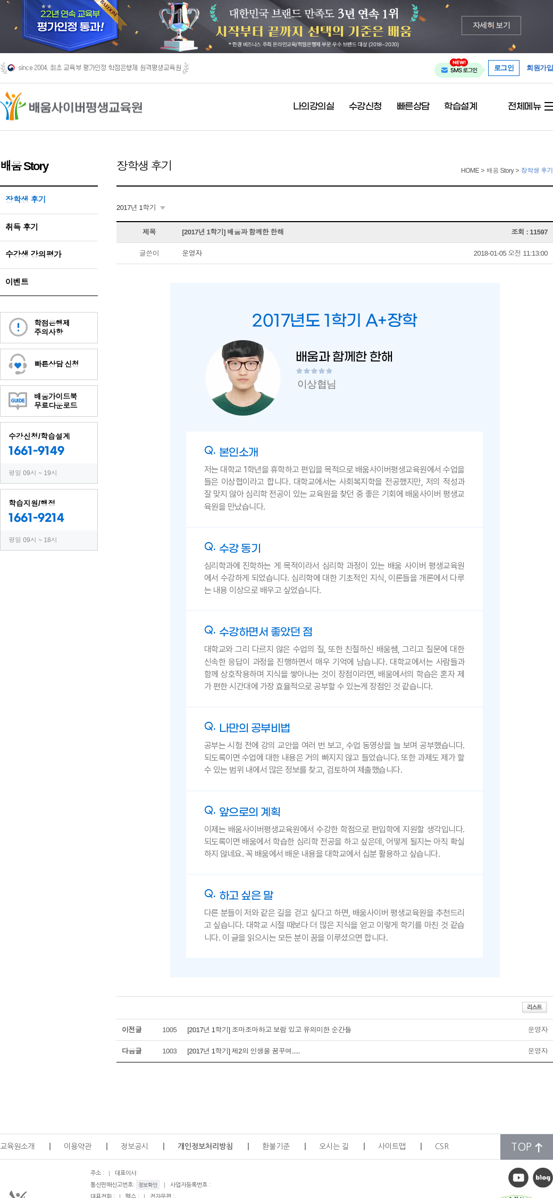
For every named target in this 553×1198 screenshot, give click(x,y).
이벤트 (17, 281)
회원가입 (539, 68)
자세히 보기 (491, 25)
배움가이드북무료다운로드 (55, 401)
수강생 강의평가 (33, 254)
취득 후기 (21, 227)
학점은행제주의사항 (52, 327)
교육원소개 (17, 1146)
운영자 (192, 253)
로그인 (504, 68)
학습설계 (460, 107)
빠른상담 (413, 107)
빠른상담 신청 (56, 364)
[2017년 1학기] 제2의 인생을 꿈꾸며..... (243, 1051)
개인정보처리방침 (205, 1146)
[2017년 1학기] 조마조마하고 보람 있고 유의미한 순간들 (269, 1030)
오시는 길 (334, 1146)
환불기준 (276, 1146)
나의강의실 (313, 107)
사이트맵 (392, 1146)
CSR (442, 1146)
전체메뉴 (524, 107)
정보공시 (134, 1146)
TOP (526, 1147)
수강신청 (365, 107)
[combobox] (140, 208)
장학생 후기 (25, 199)
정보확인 (147, 1184)
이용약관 (77, 1146)
